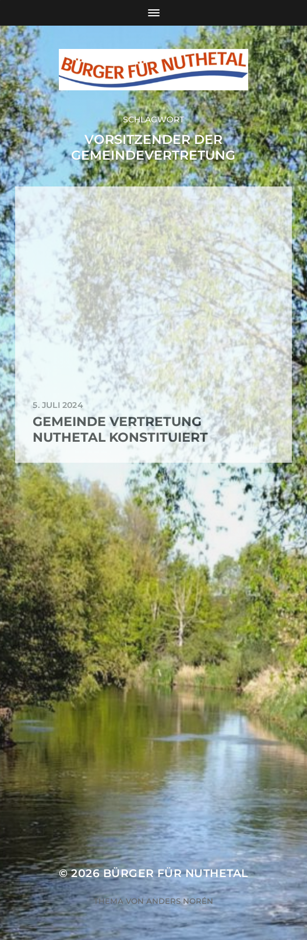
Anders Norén (179, 901)
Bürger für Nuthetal (175, 873)
